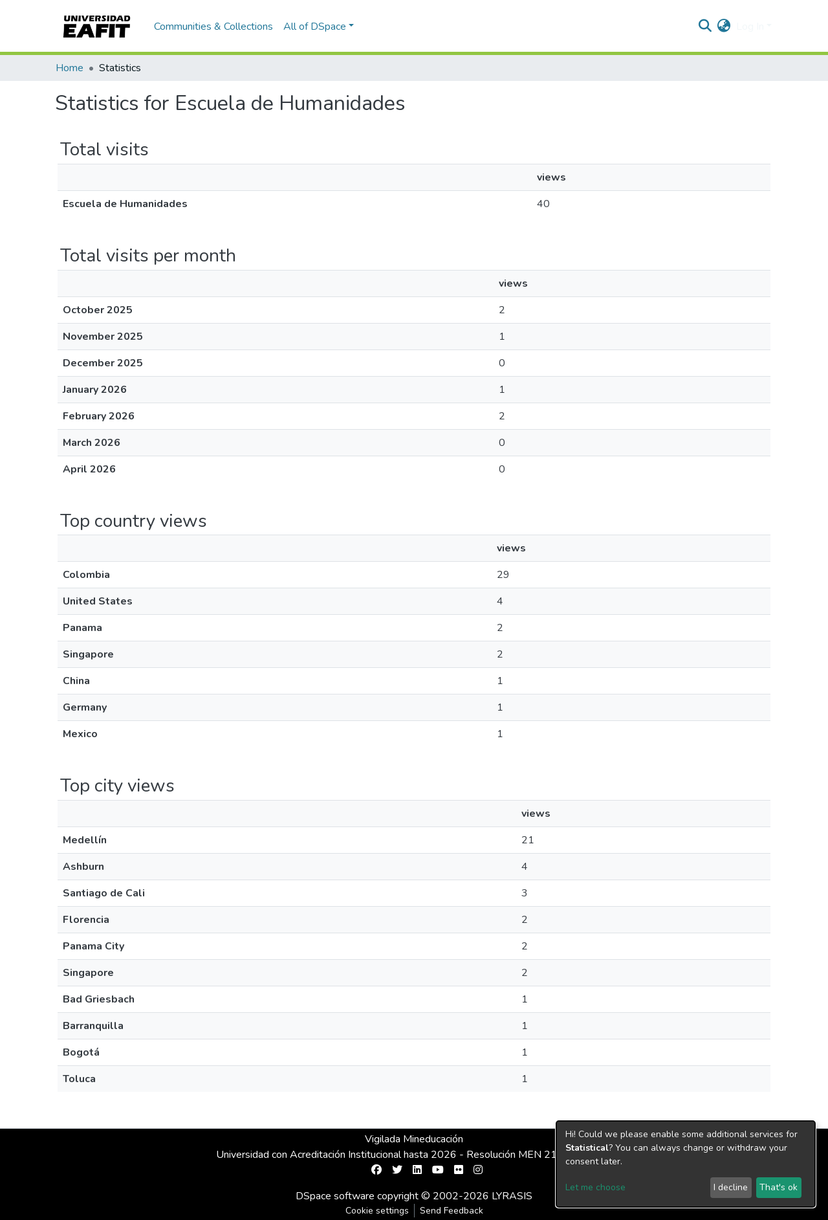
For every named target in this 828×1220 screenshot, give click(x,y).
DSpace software (335, 1196)
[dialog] (685, 1164)
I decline (731, 1187)
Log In (750, 26)
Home (69, 68)
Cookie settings (377, 1210)
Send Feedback (451, 1210)
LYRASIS (512, 1196)
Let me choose (595, 1187)
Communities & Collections (213, 26)
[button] (724, 26)
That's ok (778, 1187)
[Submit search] (705, 26)
